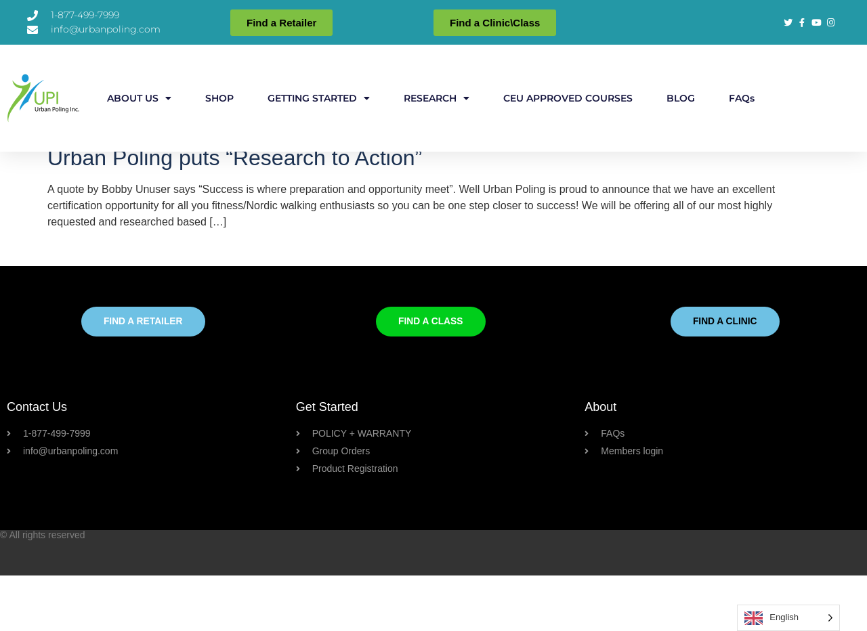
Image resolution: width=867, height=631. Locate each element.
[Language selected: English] (788, 618)
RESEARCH (436, 98)
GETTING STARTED (319, 98)
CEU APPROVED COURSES (568, 98)
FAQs (742, 98)
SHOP (219, 98)
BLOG (681, 98)
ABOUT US (139, 98)
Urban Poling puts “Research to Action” (234, 213)
